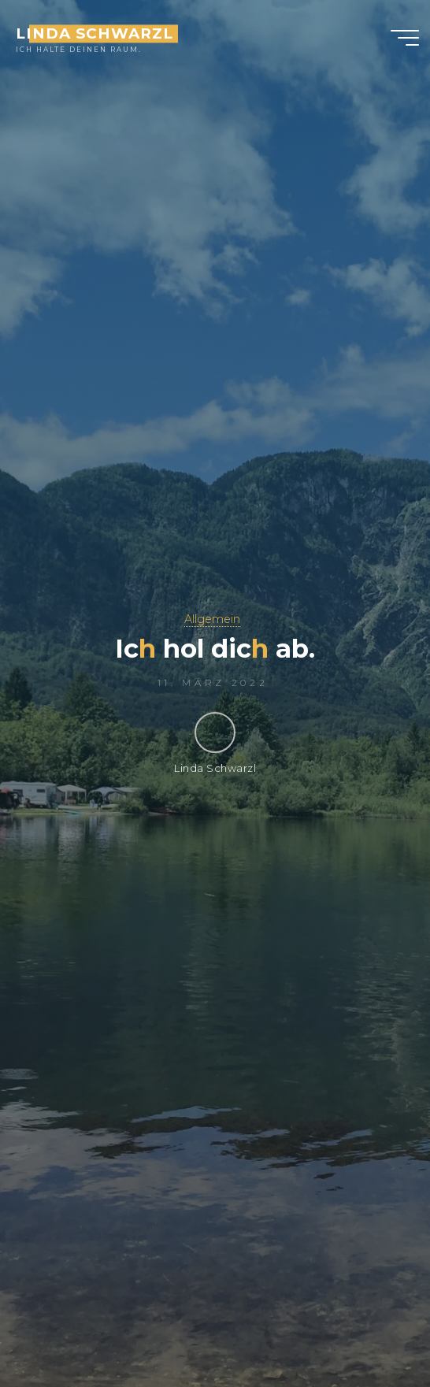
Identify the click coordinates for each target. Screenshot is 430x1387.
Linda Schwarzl (94, 33)
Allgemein (212, 619)
